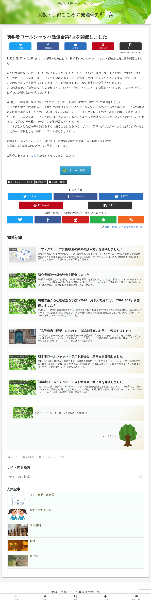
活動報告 (41, 182)
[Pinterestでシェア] (103, 46)
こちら (35, 155)
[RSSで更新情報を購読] (131, 219)
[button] (131, 46)
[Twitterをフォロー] (20, 219)
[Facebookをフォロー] (48, 219)
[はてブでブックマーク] (75, 46)
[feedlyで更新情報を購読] (103, 219)
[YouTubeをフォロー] (75, 219)
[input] (75, 477)
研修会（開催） (57, 182)
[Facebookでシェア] (48, 46)
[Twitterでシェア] (20, 46)
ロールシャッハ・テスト (20, 182)
